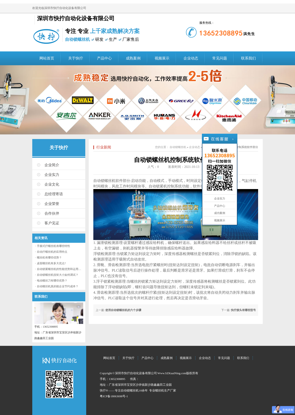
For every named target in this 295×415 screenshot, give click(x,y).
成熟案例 (133, 58)
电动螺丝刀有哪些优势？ (52, 280)
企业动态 (190, 58)
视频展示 (162, 58)
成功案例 (219, 213)
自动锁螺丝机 (178, 147)
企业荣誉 (51, 204)
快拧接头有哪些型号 (243, 310)
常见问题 (219, 58)
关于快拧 (75, 58)
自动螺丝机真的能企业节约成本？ (57, 286)
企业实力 (51, 175)
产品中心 (104, 58)
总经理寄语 (53, 194)
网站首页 (46, 58)
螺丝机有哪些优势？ (49, 257)
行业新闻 (103, 147)
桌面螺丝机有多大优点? (51, 263)
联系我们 (248, 58)
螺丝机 (159, 390)
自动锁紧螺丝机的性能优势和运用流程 (60, 269)
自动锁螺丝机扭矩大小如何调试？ (57, 274)
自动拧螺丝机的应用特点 (52, 251)
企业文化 (51, 184)
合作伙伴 (51, 213)
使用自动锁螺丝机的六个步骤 (123, 310)
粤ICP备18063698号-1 (114, 396)
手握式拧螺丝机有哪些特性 (53, 246)
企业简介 (51, 165)
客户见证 (51, 223)
